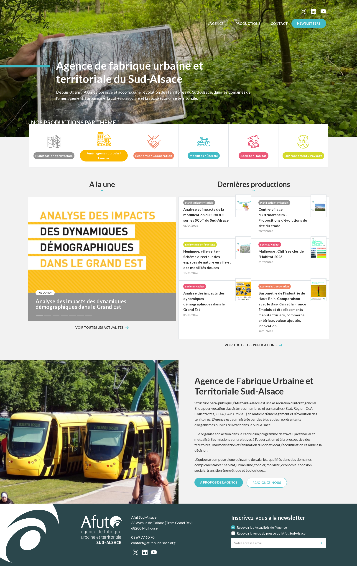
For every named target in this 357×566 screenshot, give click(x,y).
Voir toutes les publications (251, 345)
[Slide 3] (56, 315)
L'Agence (215, 23)
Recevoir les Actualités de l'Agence (262, 527)
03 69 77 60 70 (142, 537)
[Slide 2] (47, 315)
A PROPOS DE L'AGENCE (218, 482)
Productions (248, 23)
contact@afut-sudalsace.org (153, 542)
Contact (279, 23)
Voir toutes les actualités (99, 327)
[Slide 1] (39, 315)
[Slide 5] (72, 315)
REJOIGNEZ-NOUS (266, 482)
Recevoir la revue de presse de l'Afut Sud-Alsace (271, 533)
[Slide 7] (88, 315)
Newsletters (308, 23)
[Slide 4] (64, 315)
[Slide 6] (80, 315)
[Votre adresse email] (273, 543)
